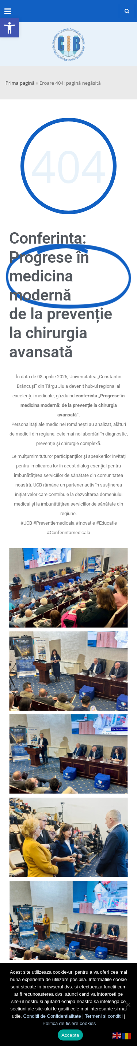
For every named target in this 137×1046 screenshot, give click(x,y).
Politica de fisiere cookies (69, 1023)
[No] (128, 1004)
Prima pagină (20, 83)
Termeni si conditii (103, 1016)
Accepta (70, 1035)
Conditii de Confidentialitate (52, 1016)
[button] (9, 27)
